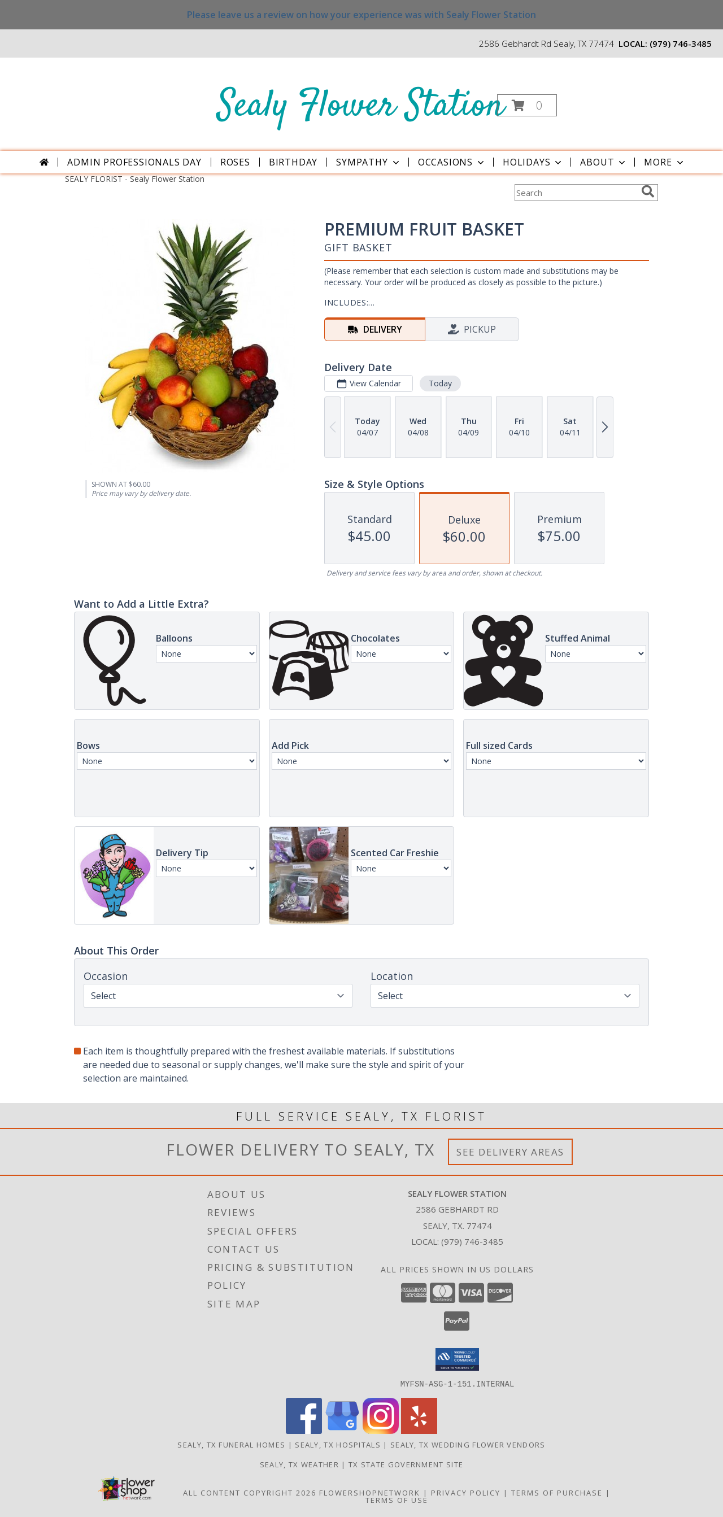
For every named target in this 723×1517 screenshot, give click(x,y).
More (664, 162)
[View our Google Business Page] (342, 1430)
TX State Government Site (406, 1464)
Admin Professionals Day (134, 162)
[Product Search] (575, 192)
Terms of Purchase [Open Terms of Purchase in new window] (557, 1492)
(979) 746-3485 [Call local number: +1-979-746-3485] (681, 43)
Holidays (533, 162)
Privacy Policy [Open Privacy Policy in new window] (465, 1492)
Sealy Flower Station (360, 106)
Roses (235, 162)
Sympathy (368, 162)
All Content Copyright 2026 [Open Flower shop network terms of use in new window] (249, 1492)
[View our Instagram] (381, 1430)
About (604, 162)
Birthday (293, 162)
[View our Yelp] (419, 1430)
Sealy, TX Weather (299, 1464)
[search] (647, 191)
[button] (527, 105)
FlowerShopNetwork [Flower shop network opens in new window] (369, 1492)
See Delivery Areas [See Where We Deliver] (510, 1151)
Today (440, 383)
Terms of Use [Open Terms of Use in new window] (396, 1499)
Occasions (452, 162)
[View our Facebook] (304, 1430)
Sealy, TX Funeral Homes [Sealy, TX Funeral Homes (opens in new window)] (231, 1444)
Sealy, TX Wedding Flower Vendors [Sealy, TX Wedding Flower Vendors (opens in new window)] (468, 1444)
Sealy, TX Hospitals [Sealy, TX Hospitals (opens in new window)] (338, 1444)
